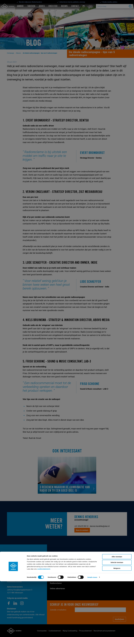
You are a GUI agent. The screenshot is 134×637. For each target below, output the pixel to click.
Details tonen (92, 633)
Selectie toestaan (117, 618)
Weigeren (116, 624)
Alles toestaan (117, 612)
